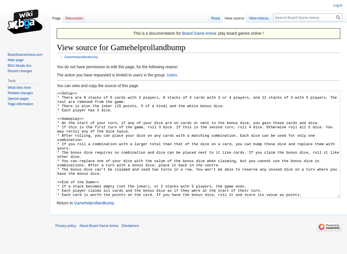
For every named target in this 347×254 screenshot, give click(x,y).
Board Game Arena (199, 33)
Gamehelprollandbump (81, 57)
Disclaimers (130, 247)
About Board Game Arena (98, 247)
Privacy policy (65, 247)
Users (172, 75)
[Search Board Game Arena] (307, 17)
